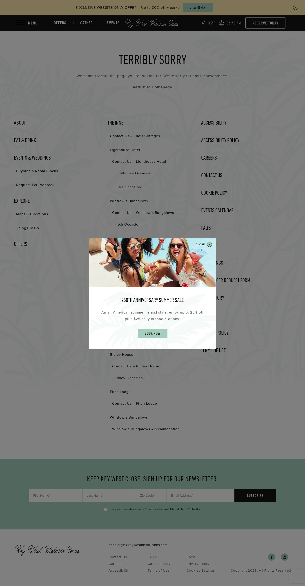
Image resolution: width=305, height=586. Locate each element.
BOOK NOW (152, 333)
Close (204, 244)
